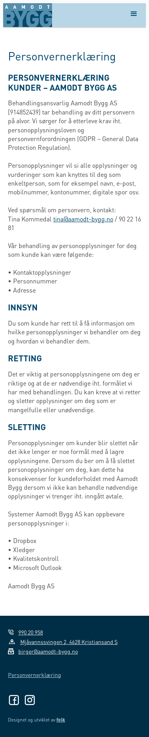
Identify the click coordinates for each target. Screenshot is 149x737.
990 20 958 (30, 632)
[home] (27, 15)
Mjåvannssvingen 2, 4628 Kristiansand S (69, 641)
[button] (134, 15)
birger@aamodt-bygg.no (48, 651)
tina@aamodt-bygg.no (83, 219)
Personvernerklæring (34, 674)
